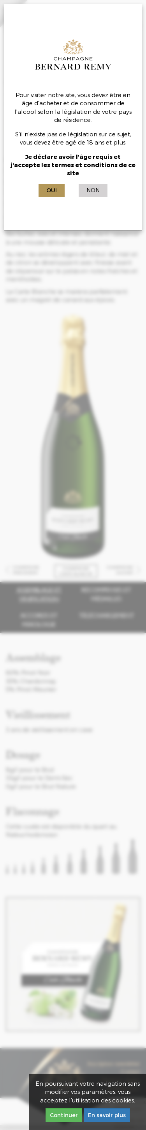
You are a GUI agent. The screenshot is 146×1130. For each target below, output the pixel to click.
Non (93, 190)
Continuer (64, 1115)
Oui (51, 190)
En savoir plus (107, 1115)
